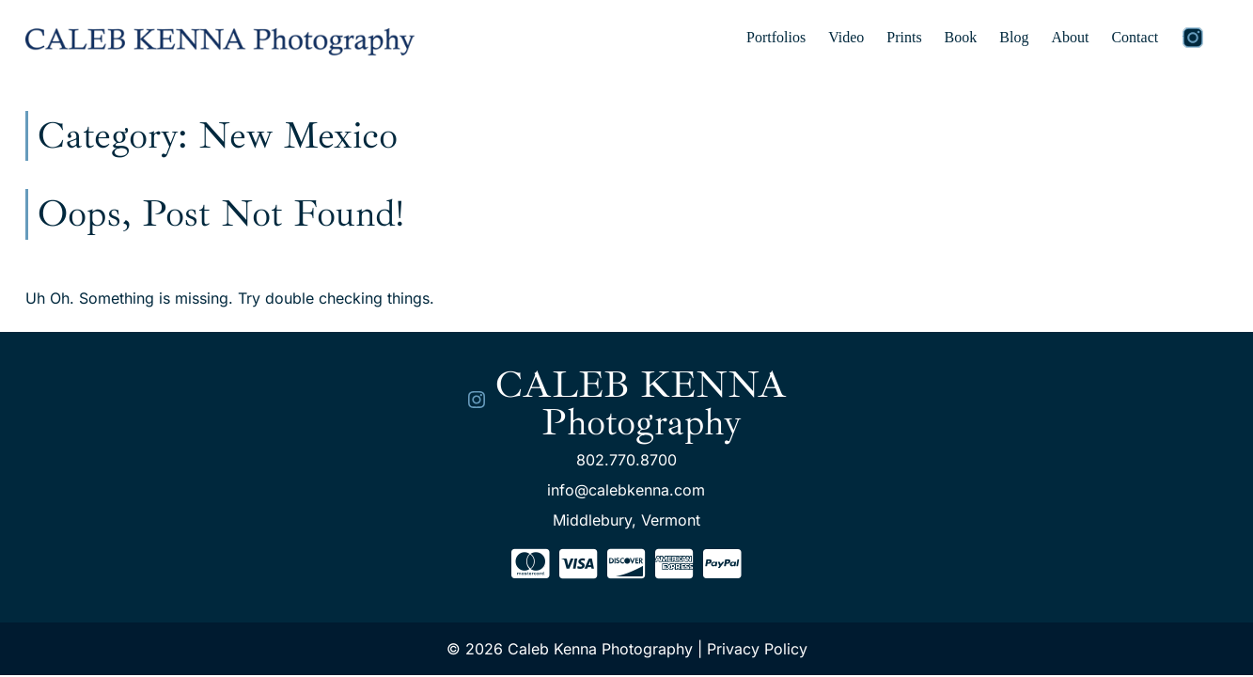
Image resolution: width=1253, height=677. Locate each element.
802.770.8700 (626, 459)
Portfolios (776, 37)
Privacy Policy (757, 648)
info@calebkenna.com (626, 489)
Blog (1013, 37)
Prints (903, 37)
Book (961, 37)
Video (846, 37)
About (1070, 37)
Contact (1134, 37)
